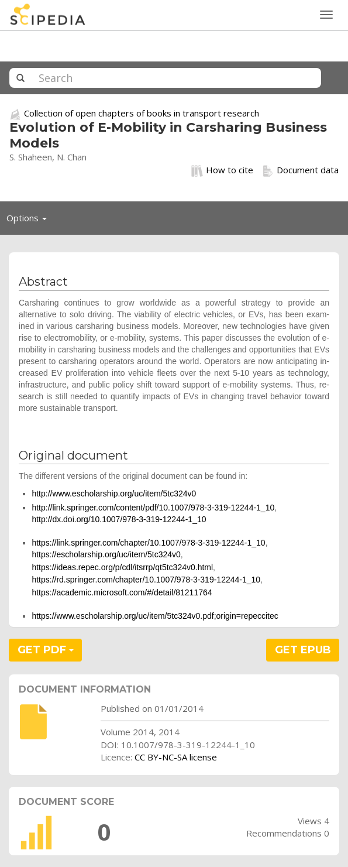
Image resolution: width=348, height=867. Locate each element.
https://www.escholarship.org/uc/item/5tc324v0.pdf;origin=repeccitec (155, 616)
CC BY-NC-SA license (176, 757)
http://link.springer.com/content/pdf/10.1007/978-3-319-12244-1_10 (153, 507)
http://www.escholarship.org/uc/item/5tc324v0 (114, 493)
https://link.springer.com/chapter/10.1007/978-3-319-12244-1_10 (148, 542)
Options (29, 220)
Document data (300, 170)
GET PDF (46, 649)
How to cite (222, 170)
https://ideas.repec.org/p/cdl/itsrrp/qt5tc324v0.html (122, 567)
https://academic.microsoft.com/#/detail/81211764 (122, 592)
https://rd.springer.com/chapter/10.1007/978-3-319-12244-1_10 (146, 579)
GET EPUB (303, 649)
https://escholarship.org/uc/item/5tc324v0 (106, 554)
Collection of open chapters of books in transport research (141, 113)
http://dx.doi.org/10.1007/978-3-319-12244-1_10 (119, 519)
